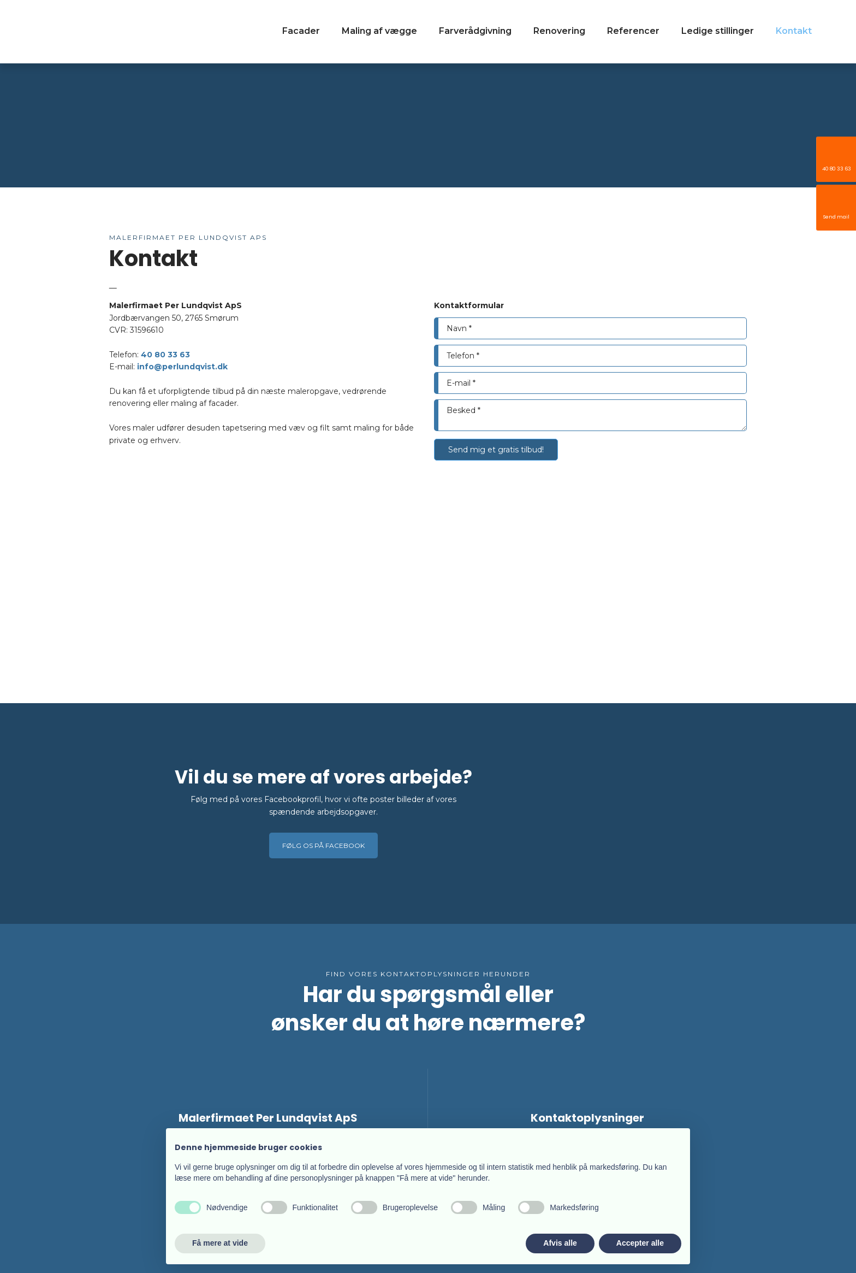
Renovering (559, 31)
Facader (301, 31)
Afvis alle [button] (559, 1243)
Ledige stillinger (717, 31)
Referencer (633, 31)
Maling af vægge (379, 31)
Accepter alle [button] (640, 1243)
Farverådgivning (475, 31)
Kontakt (794, 31)
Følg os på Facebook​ (323, 845)
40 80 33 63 (165, 354)
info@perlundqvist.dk (182, 367)
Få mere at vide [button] (220, 1243)
